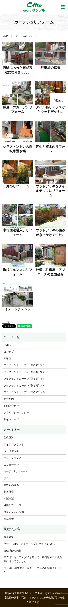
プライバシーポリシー (16, 412)
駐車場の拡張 (50, 67)
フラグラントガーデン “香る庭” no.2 (24, 371)
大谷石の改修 (11, 485)
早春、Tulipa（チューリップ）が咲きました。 (30, 543)
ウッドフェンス (12, 457)
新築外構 (9, 491)
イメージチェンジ (18, 309)
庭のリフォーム (17, 186)
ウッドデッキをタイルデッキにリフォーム (50, 190)
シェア (6, 322)
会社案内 (9, 398)
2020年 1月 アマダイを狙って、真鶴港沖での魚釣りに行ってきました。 (33, 559)
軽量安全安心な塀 (14, 512)
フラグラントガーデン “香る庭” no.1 (24, 365)
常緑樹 (7, 358)
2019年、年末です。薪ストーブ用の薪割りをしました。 (33, 570)
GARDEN (8, 437)
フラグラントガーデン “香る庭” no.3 (24, 378)
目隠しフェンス (12, 505)
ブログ (7, 478)
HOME (5, 36)
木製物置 (9, 498)
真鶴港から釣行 (12, 550)
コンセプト (10, 351)
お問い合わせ (11, 405)
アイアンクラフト (14, 444)
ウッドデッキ (11, 451)
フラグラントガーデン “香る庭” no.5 (24, 392)
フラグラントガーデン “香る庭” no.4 (24, 385)
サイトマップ (11, 419)
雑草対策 (9, 518)
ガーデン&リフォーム (16, 471)
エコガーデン (11, 464)
